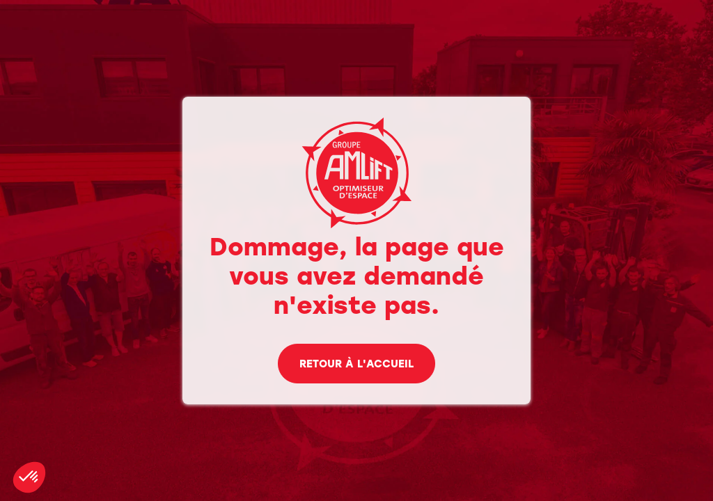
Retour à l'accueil (356, 365)
